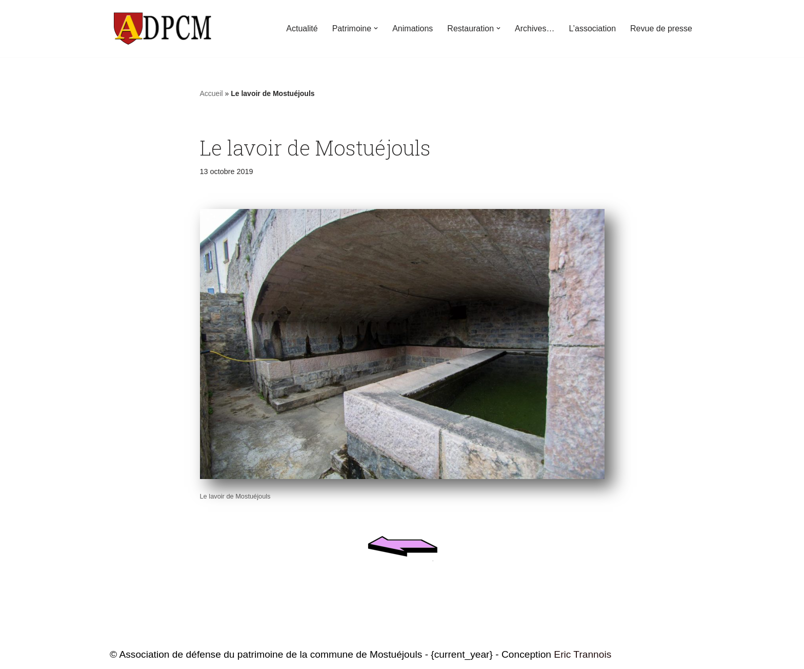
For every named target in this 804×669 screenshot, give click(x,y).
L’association (592, 28)
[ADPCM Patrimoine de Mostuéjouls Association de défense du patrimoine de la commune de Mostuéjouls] (161, 28)
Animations (412, 28)
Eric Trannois (582, 654)
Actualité (301, 28)
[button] (376, 28)
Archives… (534, 28)
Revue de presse (661, 28)
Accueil (211, 93)
